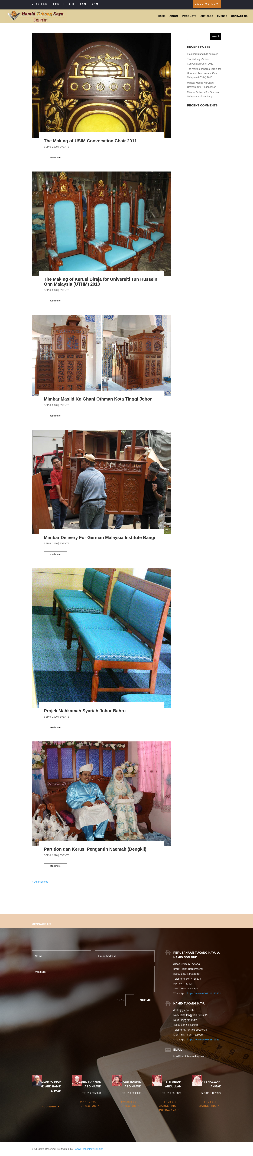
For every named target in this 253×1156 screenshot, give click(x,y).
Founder (49, 1106)
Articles (206, 16)
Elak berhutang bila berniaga (202, 54)
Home (162, 16)
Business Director (128, 1103)
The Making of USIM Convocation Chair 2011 (90, 140)
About (174, 16)
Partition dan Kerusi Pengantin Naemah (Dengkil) (95, 849)
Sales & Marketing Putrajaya (167, 1105)
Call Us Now (207, 4)
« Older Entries (40, 881)
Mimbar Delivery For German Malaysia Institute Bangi (99, 537)
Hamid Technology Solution (88, 1149)
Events (222, 16)
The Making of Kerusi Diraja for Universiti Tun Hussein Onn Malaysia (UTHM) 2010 (100, 282)
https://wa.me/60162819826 (203, 1039)
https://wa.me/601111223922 (204, 993)
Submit (146, 1000)
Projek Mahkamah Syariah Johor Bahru (85, 710)
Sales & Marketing (207, 1103)
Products (189, 16)
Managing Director (88, 1103)
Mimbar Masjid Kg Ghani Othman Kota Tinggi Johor (98, 398)
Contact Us (239, 16)
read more (55, 157)
